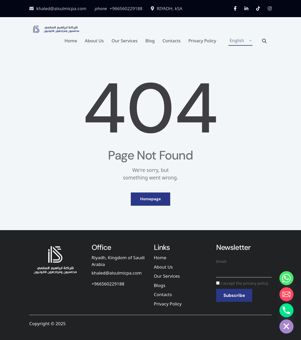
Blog (150, 41)
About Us (94, 41)
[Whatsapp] (286, 278)
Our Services (125, 41)
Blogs (159, 285)
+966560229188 (108, 284)
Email (221, 261)
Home (70, 41)
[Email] (286, 294)
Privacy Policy (202, 41)
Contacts (171, 41)
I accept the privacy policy (242, 283)
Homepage (150, 199)
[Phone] (286, 310)
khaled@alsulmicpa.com (117, 273)
